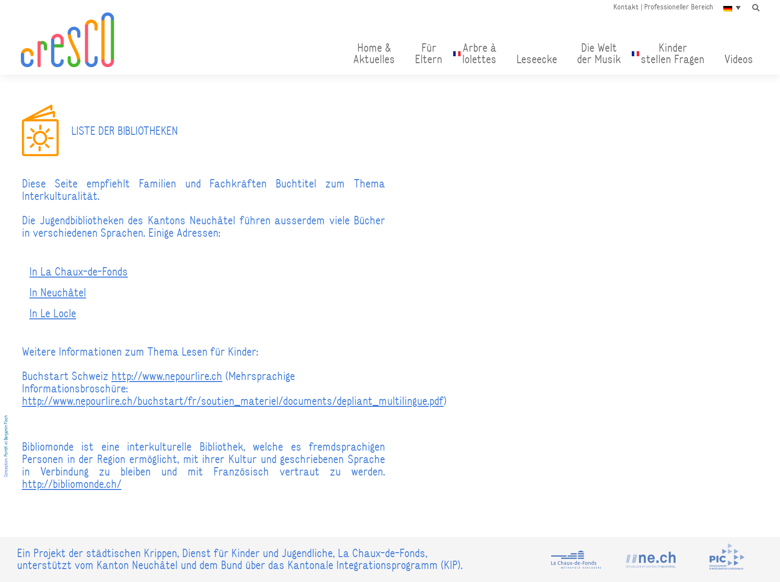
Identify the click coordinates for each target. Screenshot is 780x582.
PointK (5, 451)
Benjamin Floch (5, 427)
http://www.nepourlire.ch (166, 376)
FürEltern (428, 53)
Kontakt (626, 6)
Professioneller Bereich (678, 6)
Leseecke (536, 59)
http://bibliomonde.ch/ (71, 484)
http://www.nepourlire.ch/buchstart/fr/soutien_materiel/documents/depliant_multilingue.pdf (233, 400)
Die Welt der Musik (599, 53)
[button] (755, 7)
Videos (738, 59)
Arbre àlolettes (479, 53)
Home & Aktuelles (374, 53)
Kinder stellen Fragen (672, 53)
